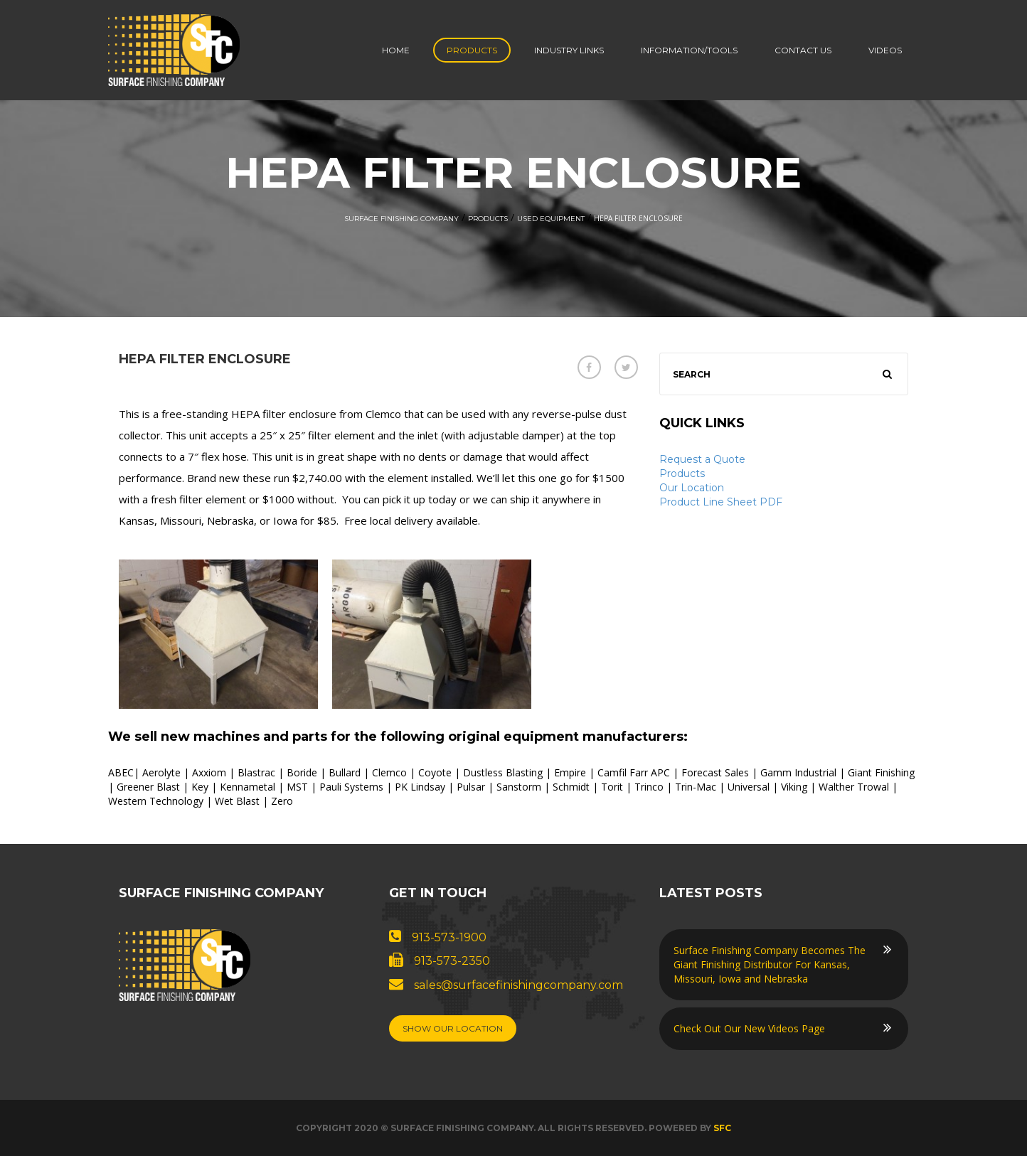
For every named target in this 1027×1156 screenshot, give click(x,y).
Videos (885, 50)
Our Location (691, 487)
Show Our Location (453, 1028)
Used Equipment (551, 218)
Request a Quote (702, 459)
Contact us (803, 50)
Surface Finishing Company (401, 218)
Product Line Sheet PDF (720, 502)
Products (472, 50)
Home (396, 50)
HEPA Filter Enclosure (205, 359)
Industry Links (569, 50)
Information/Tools (689, 50)
